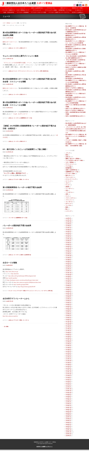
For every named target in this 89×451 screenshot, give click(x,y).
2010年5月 (68, 402)
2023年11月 (68, 248)
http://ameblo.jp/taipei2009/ (21, 284)
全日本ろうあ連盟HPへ (78, 12)
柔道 (67, 155)
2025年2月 (68, 235)
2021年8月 (68, 276)
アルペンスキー (70, 177)
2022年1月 (68, 270)
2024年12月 (68, 239)
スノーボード (69, 188)
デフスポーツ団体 (17, 179)
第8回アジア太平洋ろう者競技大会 (74, 88)
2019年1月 (68, 306)
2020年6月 (68, 287)
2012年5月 (68, 366)
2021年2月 (68, 283)
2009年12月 (68, 407)
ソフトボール (69, 192)
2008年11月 (68, 432)
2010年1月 (68, 405)
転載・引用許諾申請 (9, 12)
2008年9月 (68, 435)
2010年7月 (68, 398)
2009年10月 (68, 411)
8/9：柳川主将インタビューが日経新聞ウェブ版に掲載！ (25, 149)
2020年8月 (68, 285)
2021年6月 (68, 280)
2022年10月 (68, 255)
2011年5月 (68, 383)
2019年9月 (68, 297)
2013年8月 (68, 347)
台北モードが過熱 (10, 263)
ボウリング (68, 203)
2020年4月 (68, 291)
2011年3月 (68, 385)
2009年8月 (68, 415)
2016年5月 (68, 334)
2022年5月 (68, 263)
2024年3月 (68, 242)
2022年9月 (68, 257)
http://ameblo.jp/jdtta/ (11, 278)
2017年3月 (68, 328)
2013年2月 (68, 357)
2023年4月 (68, 254)
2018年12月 (68, 308)
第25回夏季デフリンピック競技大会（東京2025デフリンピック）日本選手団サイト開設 (76, 136)
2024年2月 (68, 244)
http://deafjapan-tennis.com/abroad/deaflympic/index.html (22, 280)
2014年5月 (68, 345)
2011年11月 (68, 372)
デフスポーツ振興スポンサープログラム (59, 12)
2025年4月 (68, 233)
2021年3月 (68, 282)
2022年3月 (68, 267)
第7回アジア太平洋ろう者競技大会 (74, 110)
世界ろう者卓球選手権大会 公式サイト (75, 116)
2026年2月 (68, 218)
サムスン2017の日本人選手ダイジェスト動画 (20, 56)
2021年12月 (68, 272)
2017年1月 (68, 330)
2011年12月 (68, 370)
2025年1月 (68, 237)
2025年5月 (68, 231)
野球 (67, 207)
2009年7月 (68, 417)
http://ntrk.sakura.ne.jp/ (12, 271)
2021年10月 (68, 274)
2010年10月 (68, 392)
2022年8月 (68, 259)
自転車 (44, 71)
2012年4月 (68, 368)
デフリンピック (37, 10)
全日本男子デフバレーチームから (16, 299)
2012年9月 (68, 362)
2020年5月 (68, 289)
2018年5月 (68, 315)
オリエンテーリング (71, 179)
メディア (68, 153)
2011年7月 (68, 379)
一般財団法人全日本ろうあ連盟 (28, 3)
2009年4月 (68, 422)
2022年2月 (68, 269)
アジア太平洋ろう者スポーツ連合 (74, 160)
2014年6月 (68, 343)
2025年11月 (68, 220)
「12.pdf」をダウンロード (20, 114)
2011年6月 (68, 381)
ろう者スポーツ (79, 10)
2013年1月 (68, 358)
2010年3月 (68, 403)
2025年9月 (68, 224)
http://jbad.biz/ (15, 273)
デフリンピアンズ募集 (51, 10)
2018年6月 (68, 313)
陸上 (47, 71)
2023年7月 (68, 250)
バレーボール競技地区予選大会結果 (17, 225)
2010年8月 (68, 396)
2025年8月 (68, 225)
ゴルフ (67, 183)
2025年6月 (68, 229)
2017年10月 (68, 323)
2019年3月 (68, 302)
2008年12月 (68, 430)
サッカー (15, 71)
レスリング (68, 211)
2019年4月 (68, 300)
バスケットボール (70, 198)
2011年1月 (68, 387)
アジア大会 (68, 166)
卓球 (41, 71)
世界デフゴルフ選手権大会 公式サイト (75, 108)
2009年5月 (68, 420)
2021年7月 (68, 278)
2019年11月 (68, 293)
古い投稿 (5, 326)
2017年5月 (68, 325)
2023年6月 (68, 252)
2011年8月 (68, 377)
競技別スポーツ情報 (77, 8)
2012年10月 (68, 360)
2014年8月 (68, 342)
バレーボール (16, 48)
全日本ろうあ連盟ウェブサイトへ (44, 446)
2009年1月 (68, 428)
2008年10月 (68, 433)
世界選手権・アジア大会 (65, 10)
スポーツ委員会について (22, 10)
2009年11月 (68, 409)
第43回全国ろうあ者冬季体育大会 (74, 78)
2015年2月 (68, 338)
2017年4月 (68, 327)
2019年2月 (68, 304)
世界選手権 (68, 168)
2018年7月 (68, 312)
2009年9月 (68, 413)
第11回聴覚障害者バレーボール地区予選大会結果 (22, 187)
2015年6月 (68, 336)
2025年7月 (68, 227)
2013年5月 (68, 351)
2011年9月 (68, 375)
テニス (15, 290)
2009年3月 (68, 424)
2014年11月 (68, 340)
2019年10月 (68, 295)
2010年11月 (68, 390)
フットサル (68, 205)
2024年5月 (68, 240)
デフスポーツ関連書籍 (23, 12)
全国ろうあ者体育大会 (37, 8)
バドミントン (29, 71)
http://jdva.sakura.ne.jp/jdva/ (10, 316)
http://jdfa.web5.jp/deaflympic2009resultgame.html (22, 276)
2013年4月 (68, 353)
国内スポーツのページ (9, 42)
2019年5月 (68, 298)
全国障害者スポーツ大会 (26, 118)
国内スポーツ (64, 8)
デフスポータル (51, 8)
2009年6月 (68, 418)
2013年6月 (68, 349)
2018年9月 (68, 310)
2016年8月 (68, 332)
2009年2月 (68, 426)
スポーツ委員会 (6, 23)
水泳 (67, 190)
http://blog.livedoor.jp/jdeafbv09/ (26, 286)
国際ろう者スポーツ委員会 (72, 158)
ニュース (22, 8)
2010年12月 (68, 388)
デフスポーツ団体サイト (8, 10)
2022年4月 (68, 265)
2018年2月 (68, 319)
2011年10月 (68, 373)
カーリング (68, 181)
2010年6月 (68, 400)
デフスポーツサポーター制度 (38, 12)
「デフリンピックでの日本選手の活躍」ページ (17, 62)
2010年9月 (68, 394)
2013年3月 (68, 355)
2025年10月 (68, 222)
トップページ (8, 8)
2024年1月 (68, 246)
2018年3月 (68, 317)
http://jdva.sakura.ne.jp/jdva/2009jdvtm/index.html (27, 282)
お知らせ (11, 48)
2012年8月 (68, 364)
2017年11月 (68, 321)
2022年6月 (68, 261)
